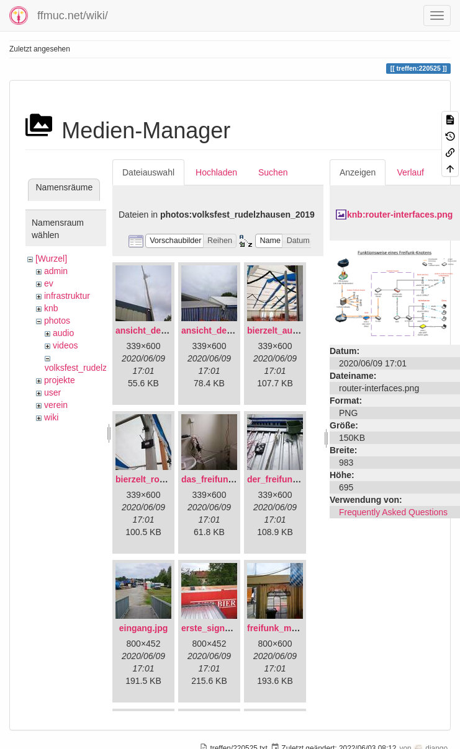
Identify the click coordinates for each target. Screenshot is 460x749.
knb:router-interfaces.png (400, 214)
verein (56, 405)
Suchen (272, 172)
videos (65, 345)
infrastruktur (67, 296)
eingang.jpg (143, 628)
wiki (51, 417)
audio (63, 333)
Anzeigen (358, 172)
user (52, 392)
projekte (59, 380)
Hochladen (216, 172)
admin (56, 271)
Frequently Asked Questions (393, 512)
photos (57, 321)
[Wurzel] (51, 259)
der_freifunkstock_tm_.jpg (301, 479)
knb (51, 308)
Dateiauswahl (148, 172)
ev (48, 283)
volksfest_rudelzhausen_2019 (102, 368)
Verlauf (410, 172)
